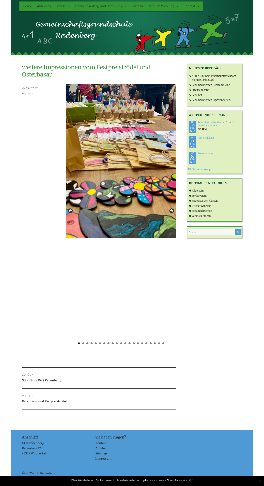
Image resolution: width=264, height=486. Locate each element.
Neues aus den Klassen (205, 200)
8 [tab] (108, 343)
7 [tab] (104, 343)
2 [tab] (83, 343)
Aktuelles (44, 6)
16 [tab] (142, 343)
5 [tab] (96, 343)
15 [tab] (138, 343)
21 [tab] (163, 343)
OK (191, 480)
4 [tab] (92, 343)
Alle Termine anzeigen (200, 169)
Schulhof (197, 95)
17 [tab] (146, 343)
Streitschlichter (200, 90)
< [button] (70, 211)
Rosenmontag (205, 153)
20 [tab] (159, 343)
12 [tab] (125, 343)
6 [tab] (100, 343)
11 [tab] (121, 343)
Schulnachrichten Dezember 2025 (211, 85)
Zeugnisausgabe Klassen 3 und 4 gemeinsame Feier (216, 124)
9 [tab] (113, 343)
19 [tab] (155, 343)
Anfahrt (101, 448)
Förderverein (199, 195)
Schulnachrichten (202, 210)
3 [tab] (87, 343)
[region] (121, 211)
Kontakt (189, 6)
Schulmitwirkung (162, 6)
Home (27, 6)
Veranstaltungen (201, 216)
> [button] (171, 211)
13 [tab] (129, 343)
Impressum (103, 458)
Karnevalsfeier (206, 137)
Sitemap (101, 453)
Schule (61, 6)
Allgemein (28, 93)
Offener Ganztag (201, 205)
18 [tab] (150, 343)
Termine (138, 6)
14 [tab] (134, 343)
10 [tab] (117, 343)
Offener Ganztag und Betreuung (99, 6)
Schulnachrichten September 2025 (211, 100)
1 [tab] (79, 343)
